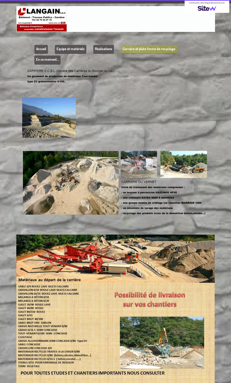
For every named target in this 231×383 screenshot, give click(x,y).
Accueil (41, 48)
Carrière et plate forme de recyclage (149, 48)
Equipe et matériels (71, 48)
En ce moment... (47, 59)
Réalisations (103, 48)
